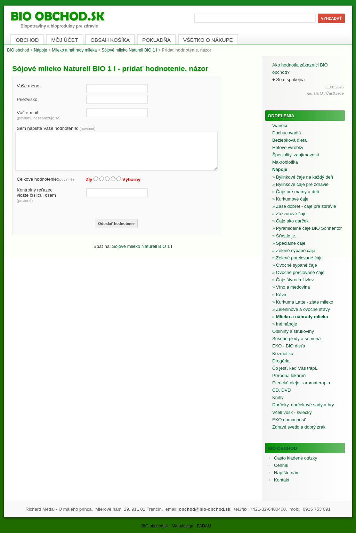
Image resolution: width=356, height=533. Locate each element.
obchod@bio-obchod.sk (204, 509)
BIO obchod (18, 50)
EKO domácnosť (289, 419)
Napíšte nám (287, 472)
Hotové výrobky (288, 147)
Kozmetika (282, 353)
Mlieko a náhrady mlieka (74, 50)
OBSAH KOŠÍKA (110, 40)
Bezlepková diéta (289, 140)
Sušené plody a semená (296, 338)
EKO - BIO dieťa (288, 345)
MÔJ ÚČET (64, 40)
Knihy (278, 397)
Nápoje (40, 50)
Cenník (281, 465)
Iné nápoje (286, 324)
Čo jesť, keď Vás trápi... (295, 368)
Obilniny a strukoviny (293, 331)
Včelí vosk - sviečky (292, 412)
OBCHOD (27, 40)
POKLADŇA (156, 40)
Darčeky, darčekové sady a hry (303, 404)
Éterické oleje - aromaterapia (301, 382)
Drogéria (281, 360)
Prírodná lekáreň (289, 375)
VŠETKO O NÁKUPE (208, 40)
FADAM (204, 526)
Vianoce (280, 125)
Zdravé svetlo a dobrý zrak (298, 427)
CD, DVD (281, 390)
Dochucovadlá (286, 132)
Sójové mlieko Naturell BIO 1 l (129, 50)
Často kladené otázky (295, 458)
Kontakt (281, 480)
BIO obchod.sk (155, 526)
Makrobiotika (285, 162)
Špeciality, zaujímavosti (295, 154)
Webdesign (182, 526)
